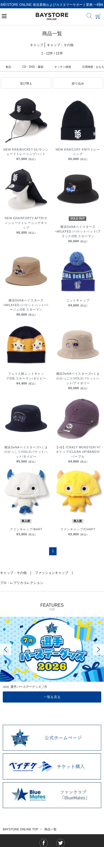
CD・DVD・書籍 (32, 66)
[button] (26, 83)
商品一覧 (50, 829)
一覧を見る (52, 697)
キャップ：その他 (13, 573)
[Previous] (4, 4)
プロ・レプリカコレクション (21, 583)
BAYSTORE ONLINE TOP (20, 829)
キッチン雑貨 (62, 66)
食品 (8, 66)
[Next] (100, 4)
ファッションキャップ (51, 573)
